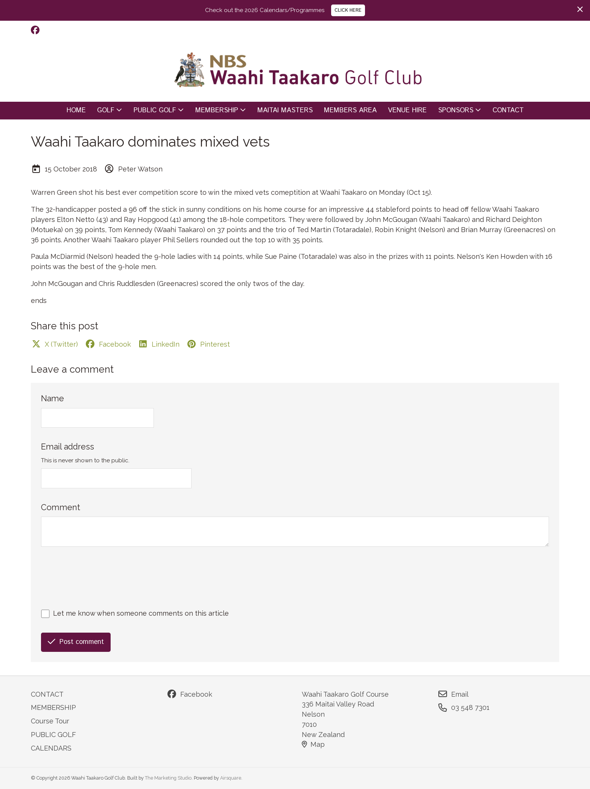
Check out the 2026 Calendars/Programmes (264, 10)
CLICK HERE (348, 10)
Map (313, 744)
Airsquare (230, 778)
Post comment (76, 642)
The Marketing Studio (168, 778)
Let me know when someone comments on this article (141, 613)
